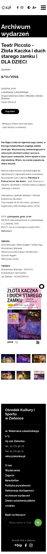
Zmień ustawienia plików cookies (20, 503)
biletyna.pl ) (6, 231)
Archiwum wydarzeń (17, 495)
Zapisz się (38, 522)
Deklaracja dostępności (19, 490)
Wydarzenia (12, 470)
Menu (43, 7)
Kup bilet (10, 111)
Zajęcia (9, 475)
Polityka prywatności (18, 485)
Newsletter (12, 480)
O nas (8, 465)
